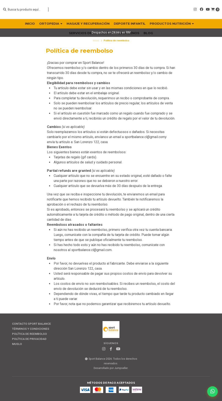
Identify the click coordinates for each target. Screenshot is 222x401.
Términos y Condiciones (30, 328)
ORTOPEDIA (50, 24)
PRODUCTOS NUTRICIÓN (172, 24)
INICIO (30, 24)
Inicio (96, 40)
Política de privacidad (29, 339)
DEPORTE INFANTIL (129, 24)
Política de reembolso (29, 333)
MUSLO (17, 344)
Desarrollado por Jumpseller (110, 368)
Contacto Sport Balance (31, 323)
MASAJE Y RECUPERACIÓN (88, 24)
